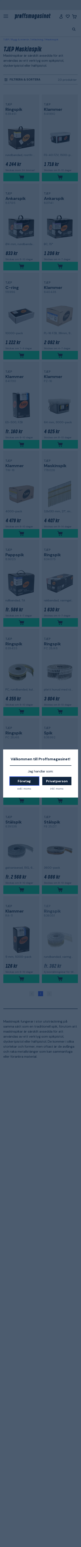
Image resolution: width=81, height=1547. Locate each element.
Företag (24, 781)
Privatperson (57, 781)
